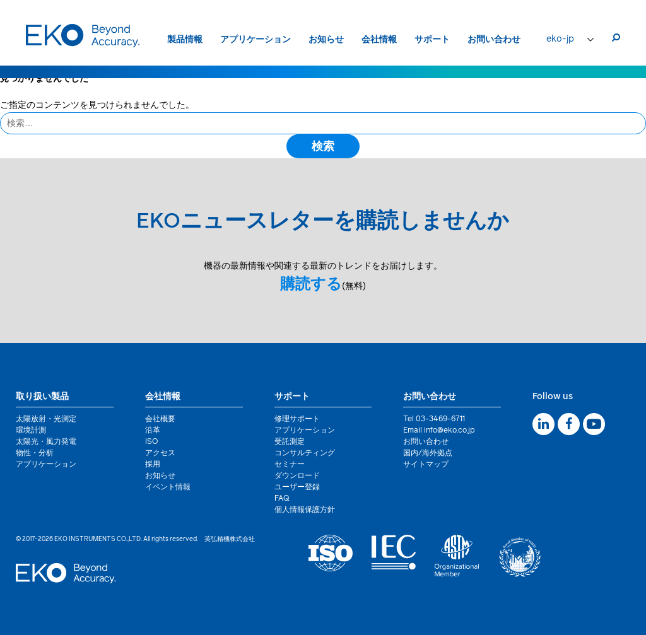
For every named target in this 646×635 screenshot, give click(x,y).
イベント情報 (168, 487)
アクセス (160, 453)
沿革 (152, 430)
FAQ (282, 499)
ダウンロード (297, 476)
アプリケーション (255, 39)
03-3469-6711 (440, 419)
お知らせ (326, 39)
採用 (152, 465)
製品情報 (185, 39)
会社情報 (379, 39)
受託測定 (289, 442)
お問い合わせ (493, 39)
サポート (432, 39)
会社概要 (160, 419)
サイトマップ (426, 465)
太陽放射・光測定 (46, 419)
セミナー (289, 465)
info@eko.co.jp (449, 430)
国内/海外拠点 (427, 453)
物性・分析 (35, 453)
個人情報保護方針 (304, 510)
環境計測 (31, 430)
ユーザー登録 (297, 487)
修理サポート (297, 419)
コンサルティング (304, 453)
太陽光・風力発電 (46, 442)
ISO (151, 442)
